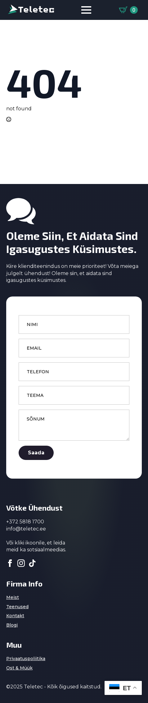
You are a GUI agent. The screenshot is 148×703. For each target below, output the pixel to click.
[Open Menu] (86, 10)
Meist (12, 597)
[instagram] (21, 563)
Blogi (12, 625)
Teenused (17, 606)
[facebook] (10, 563)
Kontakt (15, 615)
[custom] (32, 563)
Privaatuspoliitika (25, 658)
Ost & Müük (19, 668)
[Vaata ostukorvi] (128, 10)
